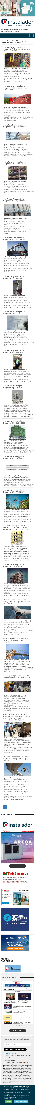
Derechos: (12, 1075)
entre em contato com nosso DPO (17, 1078)
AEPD (17, 1081)
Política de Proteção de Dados (11, 1064)
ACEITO (8, 1101)
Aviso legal (23, 1062)
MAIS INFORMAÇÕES (21, 1101)
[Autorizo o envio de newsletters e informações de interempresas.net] (4, 1055)
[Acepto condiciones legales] (4, 1062)
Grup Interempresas (19, 1086)
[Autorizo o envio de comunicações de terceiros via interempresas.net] (4, 1058)
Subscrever (17, 866)
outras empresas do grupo (18, 1074)
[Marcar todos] (4, 1053)
